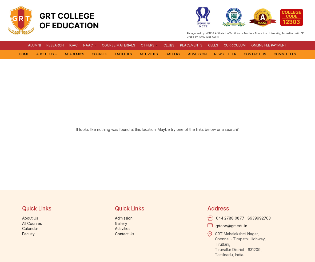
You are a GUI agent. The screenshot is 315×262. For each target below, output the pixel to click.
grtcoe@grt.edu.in (231, 226)
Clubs (169, 45)
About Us (45, 54)
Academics (74, 54)
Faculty (28, 234)
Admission (197, 54)
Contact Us (255, 54)
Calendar (30, 228)
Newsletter (225, 54)
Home (24, 54)
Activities (148, 54)
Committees (285, 54)
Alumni (34, 45)
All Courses (32, 223)
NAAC (88, 45)
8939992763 (259, 218)
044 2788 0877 (230, 218)
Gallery (173, 54)
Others (147, 45)
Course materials (118, 45)
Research (55, 45)
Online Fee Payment (269, 45)
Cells (213, 45)
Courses (99, 54)
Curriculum (235, 45)
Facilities (123, 54)
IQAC (73, 45)
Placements (191, 45)
